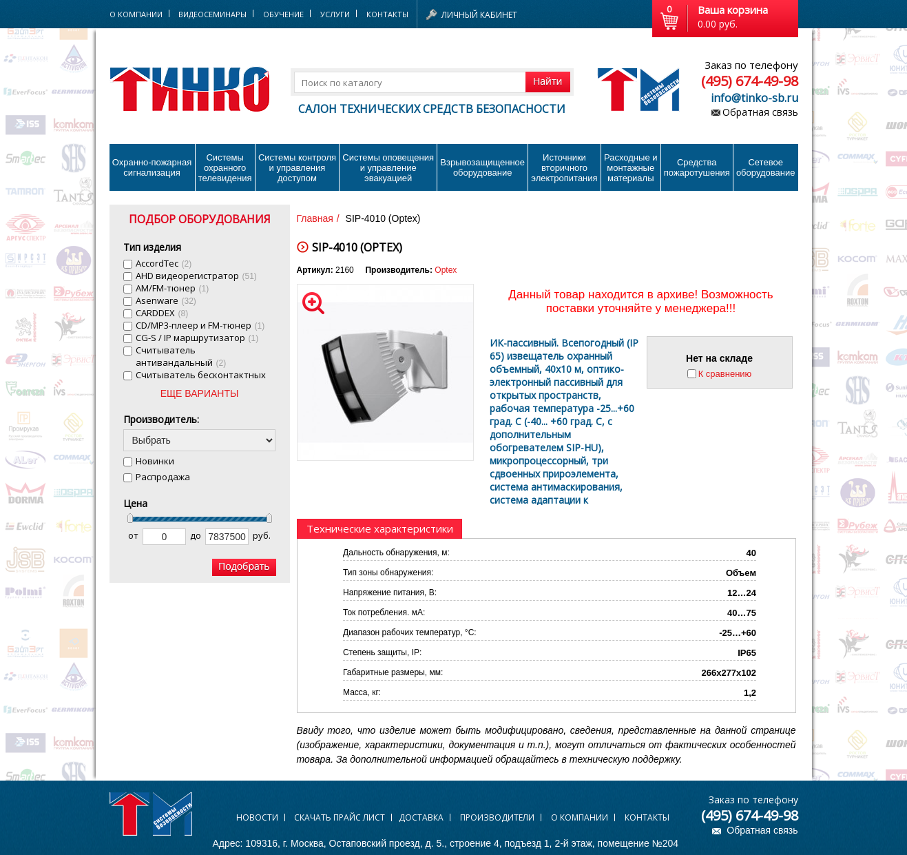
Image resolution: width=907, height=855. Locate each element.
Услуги (335, 14)
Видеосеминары (212, 14)
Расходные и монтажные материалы (630, 167)
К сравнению (725, 374)
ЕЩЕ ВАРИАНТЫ (199, 393)
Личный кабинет (479, 15)
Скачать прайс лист (339, 817)
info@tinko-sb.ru (754, 97)
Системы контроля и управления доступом (297, 167)
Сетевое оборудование (765, 167)
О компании (579, 817)
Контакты (387, 14)
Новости (257, 817)
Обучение (283, 14)
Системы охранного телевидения (225, 167)
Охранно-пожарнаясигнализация (152, 167)
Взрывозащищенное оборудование (482, 167)
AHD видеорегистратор (196, 275)
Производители (497, 817)
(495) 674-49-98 (749, 81)
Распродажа (163, 477)
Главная (315, 218)
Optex (446, 270)
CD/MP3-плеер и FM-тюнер (200, 325)
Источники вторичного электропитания (564, 167)
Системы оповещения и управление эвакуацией (388, 167)
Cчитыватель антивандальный (181, 356)
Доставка (421, 817)
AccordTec (164, 263)
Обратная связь (760, 112)
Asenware (166, 300)
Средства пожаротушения (697, 167)
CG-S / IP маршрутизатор (197, 337)
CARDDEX (162, 313)
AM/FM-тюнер (172, 288)
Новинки (155, 461)
